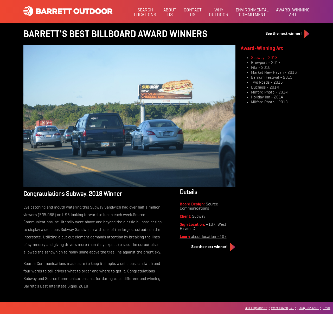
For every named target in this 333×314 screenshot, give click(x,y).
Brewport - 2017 (265, 63)
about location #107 (203, 237)
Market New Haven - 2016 (274, 73)
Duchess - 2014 (265, 87)
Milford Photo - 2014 (269, 92)
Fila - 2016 (261, 68)
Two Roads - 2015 (267, 83)
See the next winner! (287, 34)
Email (326, 308)
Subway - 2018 (264, 58)
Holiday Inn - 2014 (267, 97)
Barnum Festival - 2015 (271, 78)
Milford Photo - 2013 (269, 102)
